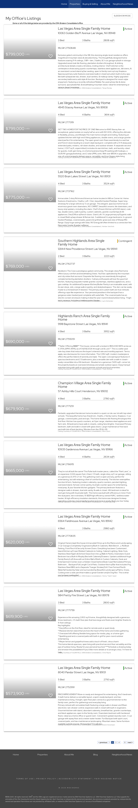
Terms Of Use (25, 779)
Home (64, 4)
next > (130, 742)
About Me (105, 4)
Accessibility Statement (75, 779)
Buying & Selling (90, 4)
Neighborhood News (123, 4)
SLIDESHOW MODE (122, 16)
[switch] (50, 55)
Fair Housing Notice (108, 779)
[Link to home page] (5, 4)
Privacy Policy (46, 779)
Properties (75, 4)
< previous (102, 742)
